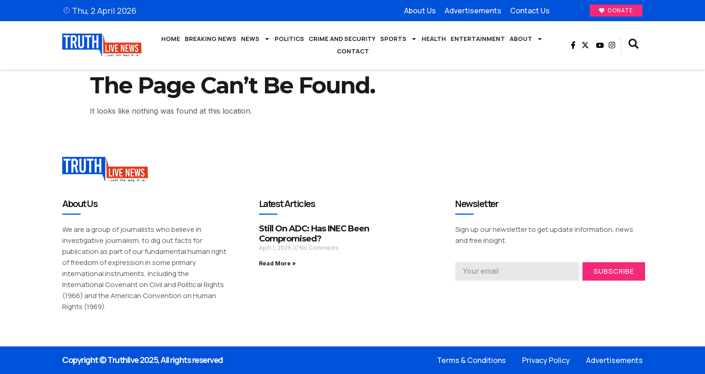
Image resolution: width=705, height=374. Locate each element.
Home (170, 39)
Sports (398, 39)
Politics (289, 39)
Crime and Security (342, 39)
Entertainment (478, 39)
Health (434, 39)
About (526, 39)
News (255, 39)
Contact (353, 51)
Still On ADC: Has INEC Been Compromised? (314, 234)
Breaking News (210, 39)
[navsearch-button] (634, 45)
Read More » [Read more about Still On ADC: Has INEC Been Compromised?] (277, 263)
